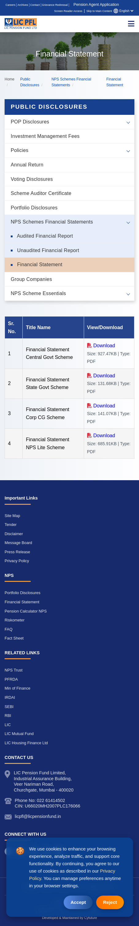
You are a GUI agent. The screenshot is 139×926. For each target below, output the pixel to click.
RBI (8, 715)
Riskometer (15, 620)
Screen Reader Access (68, 11)
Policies (20, 150)
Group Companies (31, 279)
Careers (10, 4)
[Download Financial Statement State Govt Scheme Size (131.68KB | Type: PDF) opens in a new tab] (101, 375)
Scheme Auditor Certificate (41, 193)
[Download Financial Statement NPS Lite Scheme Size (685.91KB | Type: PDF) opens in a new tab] (101, 435)
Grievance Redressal (55, 4)
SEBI (9, 706)
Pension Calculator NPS (26, 611)
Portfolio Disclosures (34, 207)
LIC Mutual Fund (19, 733)
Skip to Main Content (99, 11)
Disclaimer (14, 533)
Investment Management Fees (45, 136)
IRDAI (10, 697)
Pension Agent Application (96, 4)
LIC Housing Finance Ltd (26, 743)
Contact (35, 4)
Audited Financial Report (44, 236)
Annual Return (27, 164)
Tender (11, 524)
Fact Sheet (14, 638)
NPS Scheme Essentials (38, 293)
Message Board (18, 542)
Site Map (12, 515)
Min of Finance (17, 688)
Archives (22, 4)
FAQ (9, 629)
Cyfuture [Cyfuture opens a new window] (90, 918)
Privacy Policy (17, 560)
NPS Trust (13, 670)
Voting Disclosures (32, 179)
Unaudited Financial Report (47, 250)
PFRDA (11, 679)
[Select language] (126, 11)
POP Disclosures (30, 121)
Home (9, 79)
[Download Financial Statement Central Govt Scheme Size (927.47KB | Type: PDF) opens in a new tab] (101, 345)
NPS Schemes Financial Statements (52, 221)
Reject (110, 902)
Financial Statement (39, 264)
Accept (78, 902)
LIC (8, 724)
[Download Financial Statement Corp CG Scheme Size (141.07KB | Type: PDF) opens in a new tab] (101, 405)
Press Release (17, 552)
